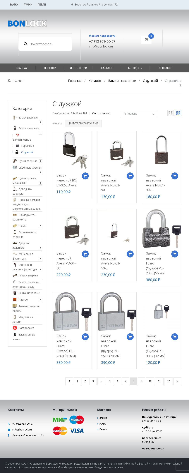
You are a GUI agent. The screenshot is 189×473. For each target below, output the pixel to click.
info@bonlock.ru (101, 46)
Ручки (28, 4)
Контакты (166, 68)
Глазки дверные (29, 275)
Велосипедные (22, 139)
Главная (22, 68)
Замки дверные (28, 117)
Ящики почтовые (29, 293)
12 (168, 381)
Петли (41, 4)
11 (159, 381)
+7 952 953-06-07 (102, 41)
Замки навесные (122, 80)
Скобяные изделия (30, 167)
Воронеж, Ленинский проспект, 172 (94, 4)
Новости (50, 68)
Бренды (135, 68)
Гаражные (27, 145)
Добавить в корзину (84, 175)
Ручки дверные (28, 161)
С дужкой (150, 80)
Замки (14, 4)
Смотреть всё (101, 113)
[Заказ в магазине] (138, 114)
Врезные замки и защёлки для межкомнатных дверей (27, 204)
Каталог (107, 68)
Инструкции (78, 68)
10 (150, 381)
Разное (23, 299)
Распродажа (26, 328)
